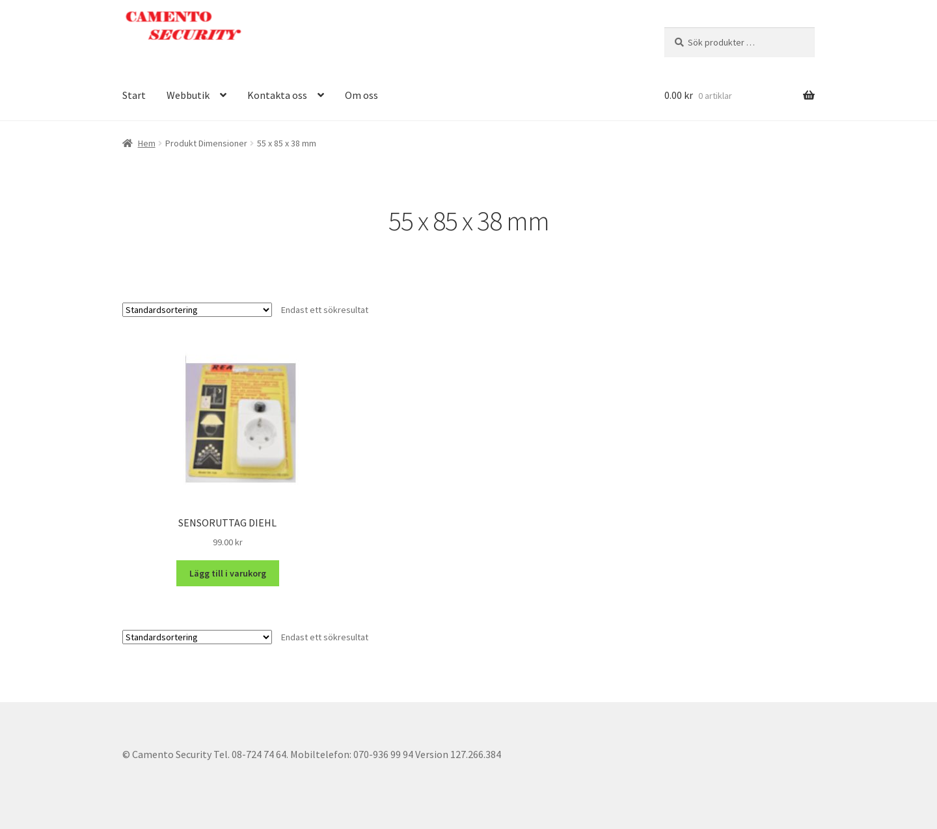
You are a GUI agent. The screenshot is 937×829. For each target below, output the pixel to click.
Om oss (361, 95)
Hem (147, 143)
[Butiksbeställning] (197, 310)
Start (134, 95)
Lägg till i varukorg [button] (227, 573)
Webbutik (188, 95)
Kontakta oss (277, 95)
